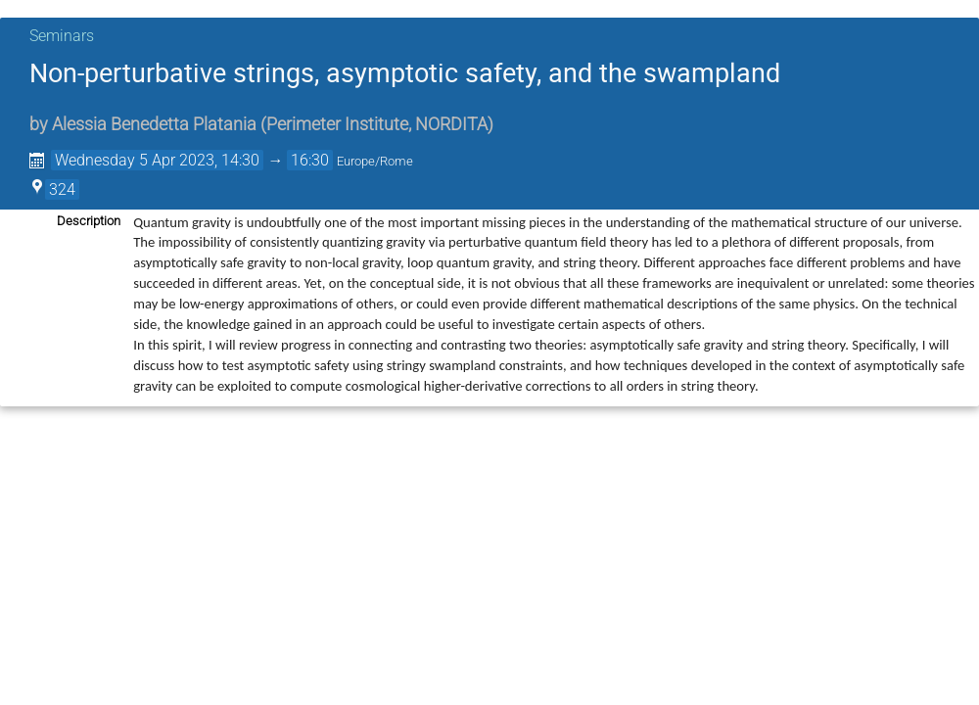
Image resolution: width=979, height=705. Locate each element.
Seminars (61, 35)
